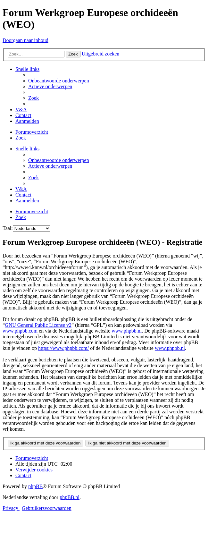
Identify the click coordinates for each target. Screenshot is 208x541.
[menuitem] (58, 80)
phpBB (35, 486)
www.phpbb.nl (127, 331)
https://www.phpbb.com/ (63, 348)
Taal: (8, 228)
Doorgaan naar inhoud (25, 40)
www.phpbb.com (20, 331)
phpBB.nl (69, 497)
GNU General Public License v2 (38, 325)
